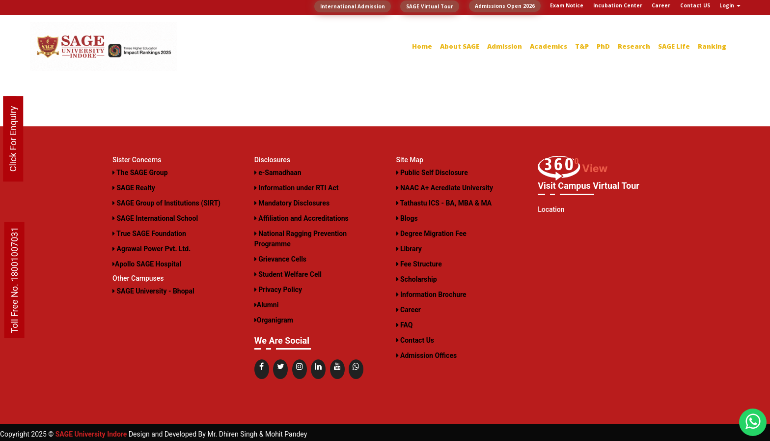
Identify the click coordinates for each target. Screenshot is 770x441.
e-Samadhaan (278, 172)
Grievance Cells (280, 259)
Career (408, 310)
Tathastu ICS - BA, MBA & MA (444, 203)
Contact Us (415, 340)
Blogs (407, 218)
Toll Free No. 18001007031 (14, 280)
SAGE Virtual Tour (429, 6)
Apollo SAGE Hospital (146, 264)
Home (422, 46)
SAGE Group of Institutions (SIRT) (166, 203)
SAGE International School (155, 218)
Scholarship (416, 279)
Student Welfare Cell (288, 274)
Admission (504, 46)
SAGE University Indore (91, 434)
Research (634, 46)
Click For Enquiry (13, 139)
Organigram (273, 320)
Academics (548, 46)
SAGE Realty (133, 188)
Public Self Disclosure (432, 172)
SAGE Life (674, 46)
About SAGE (459, 46)
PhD (603, 46)
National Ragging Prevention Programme (300, 239)
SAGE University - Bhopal (153, 291)
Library (409, 249)
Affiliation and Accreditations (301, 218)
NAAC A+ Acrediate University (445, 188)
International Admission (352, 6)
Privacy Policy (278, 290)
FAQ (404, 325)
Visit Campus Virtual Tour (588, 185)
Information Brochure (431, 294)
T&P (582, 46)
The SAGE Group (140, 172)
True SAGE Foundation (149, 233)
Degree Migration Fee (431, 233)
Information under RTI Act (296, 188)
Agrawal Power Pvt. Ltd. (151, 249)
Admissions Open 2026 (505, 5)
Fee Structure (419, 264)
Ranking (712, 46)
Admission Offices (426, 355)
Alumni (266, 305)
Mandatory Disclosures (292, 203)
